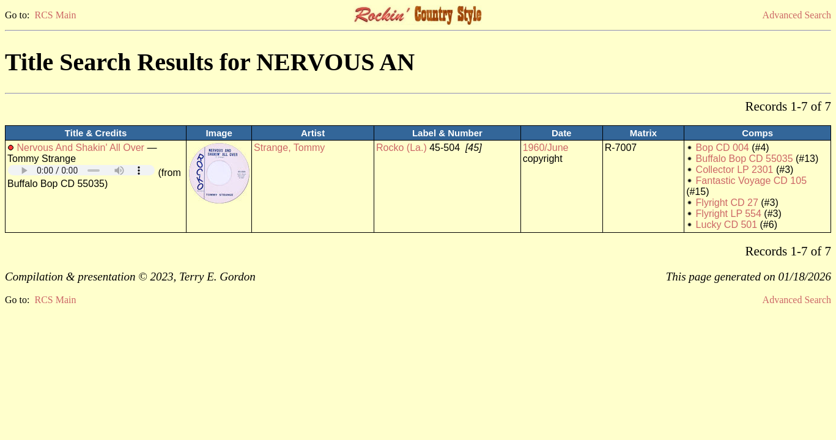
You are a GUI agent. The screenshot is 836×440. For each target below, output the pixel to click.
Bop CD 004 (722, 147)
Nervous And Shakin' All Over (80, 147)
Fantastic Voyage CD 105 (751, 180)
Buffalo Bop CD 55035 (744, 158)
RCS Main (55, 15)
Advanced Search (797, 15)
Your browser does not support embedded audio (81, 170)
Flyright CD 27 (727, 202)
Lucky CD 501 (727, 224)
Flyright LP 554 (728, 213)
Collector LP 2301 (735, 169)
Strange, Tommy (289, 147)
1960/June (546, 147)
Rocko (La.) (401, 147)
